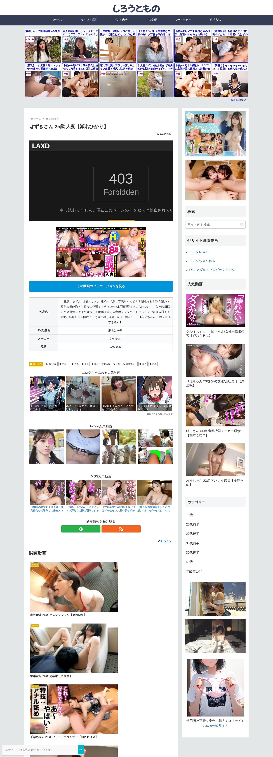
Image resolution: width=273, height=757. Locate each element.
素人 (143, 364)
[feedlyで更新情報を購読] (96, 528)
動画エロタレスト (239, 100)
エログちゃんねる (202, 261)
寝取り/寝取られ (101, 364)
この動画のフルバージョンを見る (101, 286)
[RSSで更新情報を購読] (105, 528)
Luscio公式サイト (215, 725)
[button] (242, 224)
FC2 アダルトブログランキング (212, 270)
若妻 (153, 364)
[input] (215, 225)
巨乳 (116, 364)
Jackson (51, 364)
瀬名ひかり (129, 364)
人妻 (75, 364)
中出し (64, 364)
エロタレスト (199, 252)
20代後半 (36, 364)
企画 (85, 364)
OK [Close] (80, 749)
